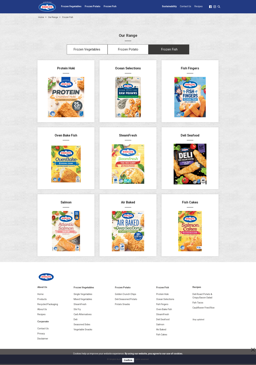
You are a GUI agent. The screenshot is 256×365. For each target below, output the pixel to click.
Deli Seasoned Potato (126, 300)
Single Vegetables (83, 295)
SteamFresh (80, 305)
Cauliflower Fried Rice (203, 308)
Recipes (198, 6)
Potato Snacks (122, 305)
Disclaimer (42, 339)
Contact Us (185, 6)
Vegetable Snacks (83, 330)
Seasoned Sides (82, 325)
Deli (75, 320)
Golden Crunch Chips (125, 295)
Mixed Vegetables (83, 300)
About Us (42, 310)
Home (41, 17)
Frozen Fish (110, 6)
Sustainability (169, 6)
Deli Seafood (162, 320)
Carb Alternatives (83, 315)
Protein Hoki (162, 295)
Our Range (53, 17)
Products (42, 300)
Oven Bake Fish (164, 310)
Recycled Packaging (47, 305)
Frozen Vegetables (71, 6)
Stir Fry (77, 310)
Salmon (160, 325)
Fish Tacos (197, 303)
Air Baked (161, 330)
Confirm (128, 360)
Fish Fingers (162, 305)
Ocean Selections (165, 300)
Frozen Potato (92, 6)
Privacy (41, 334)
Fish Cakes (161, 335)
